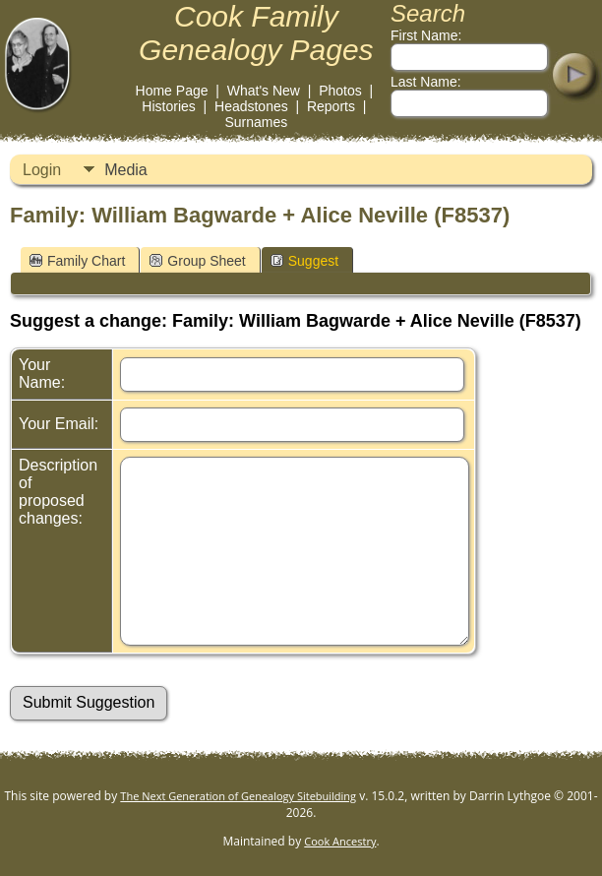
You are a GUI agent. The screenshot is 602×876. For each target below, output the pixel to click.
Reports (331, 106)
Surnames (255, 122)
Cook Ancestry (340, 841)
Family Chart (77, 261)
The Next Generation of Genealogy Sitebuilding (238, 795)
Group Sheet (197, 261)
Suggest (304, 261)
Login (42, 169)
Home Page (172, 90)
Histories (168, 106)
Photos (340, 90)
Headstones (251, 106)
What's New (263, 90)
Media (126, 169)
